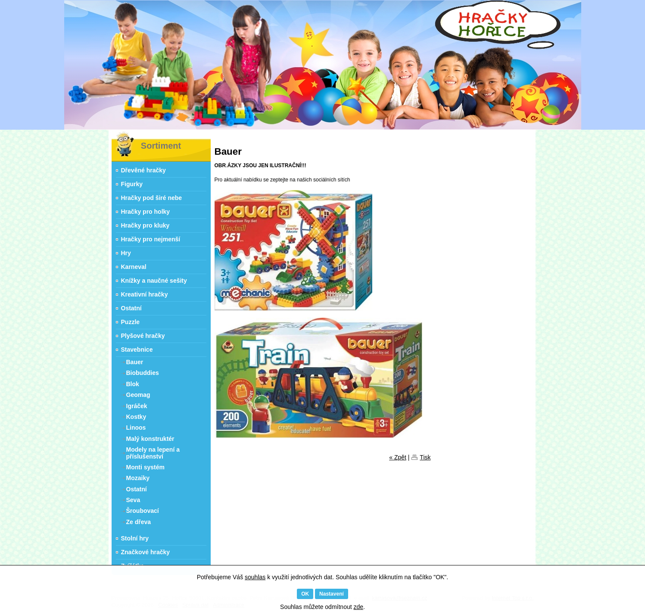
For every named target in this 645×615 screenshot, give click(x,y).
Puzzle (130, 321)
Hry (126, 253)
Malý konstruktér (150, 438)
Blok (132, 384)
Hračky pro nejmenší (151, 239)
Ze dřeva (138, 521)
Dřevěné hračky (143, 170)
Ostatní (131, 308)
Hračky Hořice (118, 136)
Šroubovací (142, 510)
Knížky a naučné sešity (154, 280)
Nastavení (331, 594)
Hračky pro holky (145, 211)
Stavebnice (137, 349)
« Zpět (397, 457)
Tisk (425, 457)
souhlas (255, 577)
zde (358, 606)
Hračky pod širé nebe (151, 197)
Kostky (136, 416)
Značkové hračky (145, 552)
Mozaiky (138, 478)
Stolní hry (135, 538)
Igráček (136, 406)
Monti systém (145, 467)
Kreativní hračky (144, 294)
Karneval (133, 266)
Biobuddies (142, 372)
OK (305, 594)
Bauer (134, 362)
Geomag (138, 394)
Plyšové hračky (143, 335)
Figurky (132, 184)
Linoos (136, 427)
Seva (133, 499)
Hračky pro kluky (145, 225)
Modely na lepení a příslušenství (153, 452)
